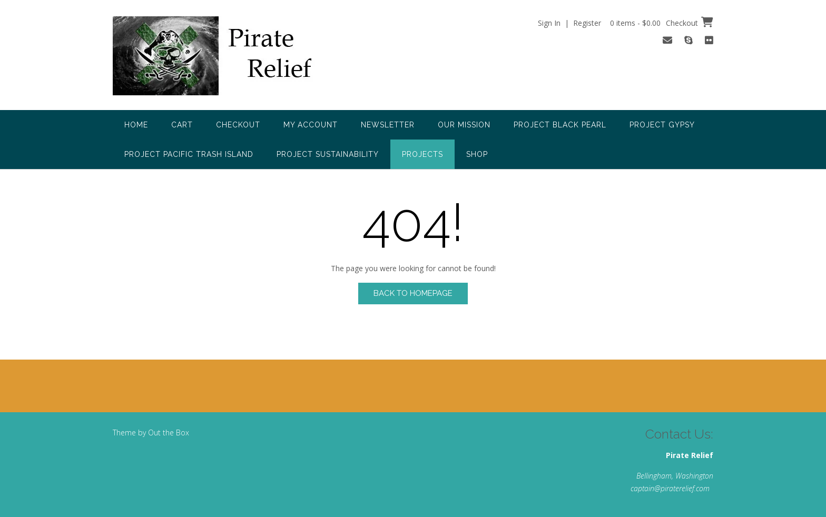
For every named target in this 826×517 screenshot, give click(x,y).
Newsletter (388, 125)
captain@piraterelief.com (670, 488)
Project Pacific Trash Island (188, 154)
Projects (422, 154)
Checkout (238, 125)
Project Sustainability (328, 154)
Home (136, 125)
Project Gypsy (662, 125)
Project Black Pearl (560, 125)
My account (310, 125)
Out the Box (168, 432)
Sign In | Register (569, 23)
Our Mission (464, 125)
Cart (182, 125)
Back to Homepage (413, 293)
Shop (477, 154)
